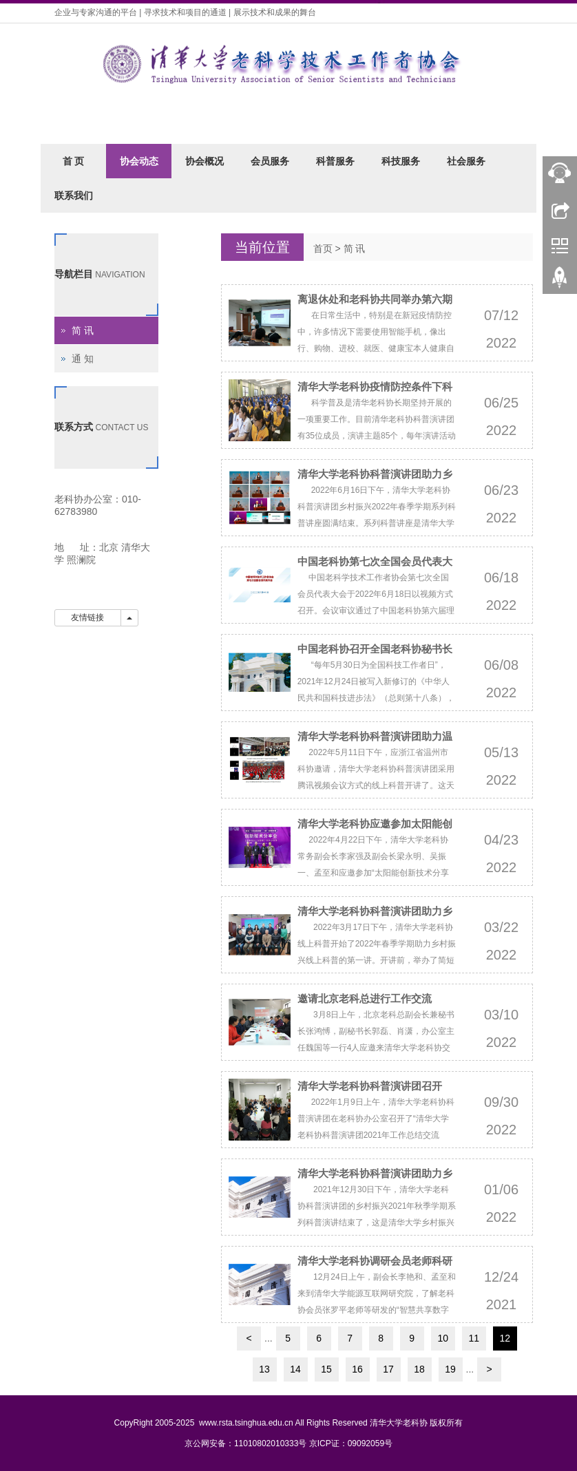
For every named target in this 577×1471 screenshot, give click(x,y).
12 (504, 1338)
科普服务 (335, 161)
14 (295, 1369)
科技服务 (400, 161)
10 (442, 1338)
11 (473, 1338)
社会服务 (466, 161)
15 (326, 1369)
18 (419, 1369)
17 (388, 1369)
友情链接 (88, 617)
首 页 (74, 161)
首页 (323, 248)
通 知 (83, 358)
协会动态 (139, 161)
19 (450, 1369)
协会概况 (204, 161)
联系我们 (73, 195)
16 (357, 1369)
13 (264, 1369)
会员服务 (270, 161)
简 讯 (355, 248)
